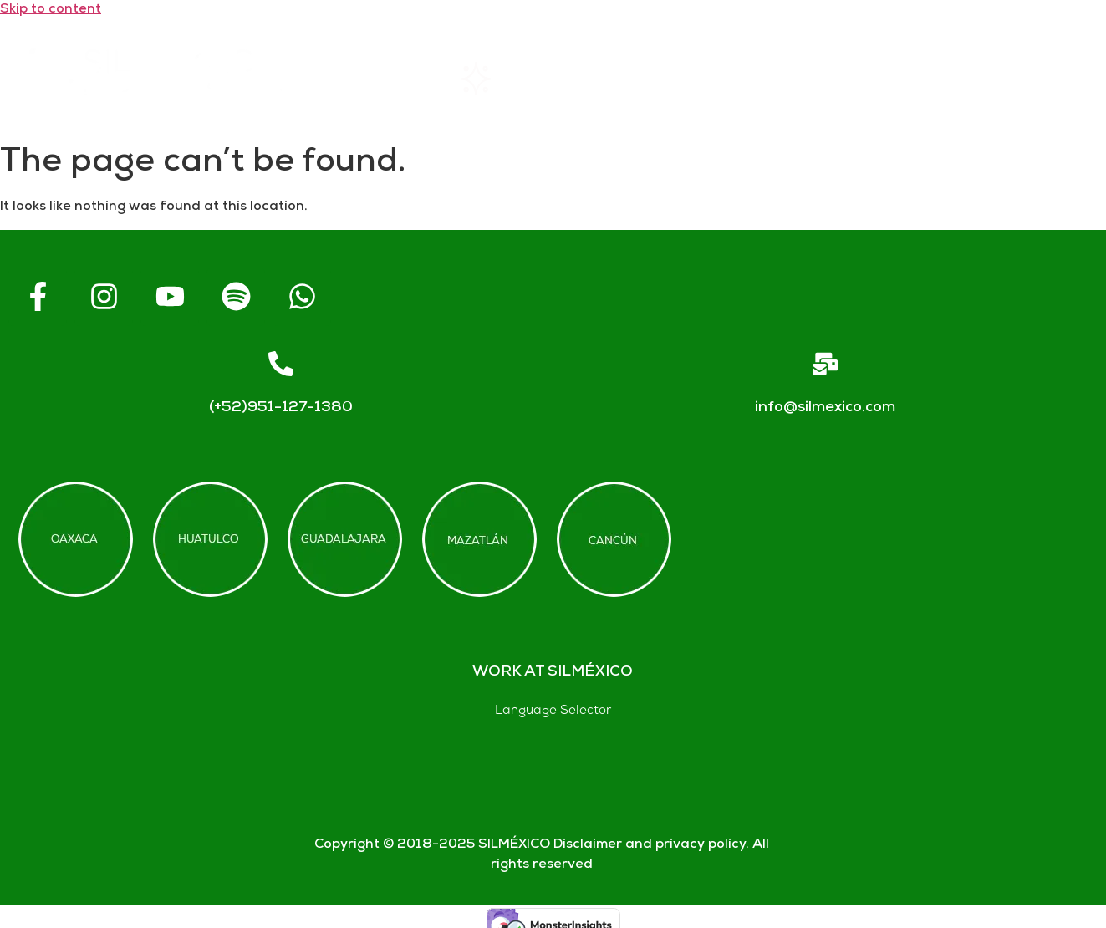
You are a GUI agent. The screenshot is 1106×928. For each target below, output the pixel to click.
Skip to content (50, 10)
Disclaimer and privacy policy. (651, 845)
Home (376, 78)
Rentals (501, 78)
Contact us (905, 78)
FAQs (769, 79)
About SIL (639, 79)
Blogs (1039, 79)
